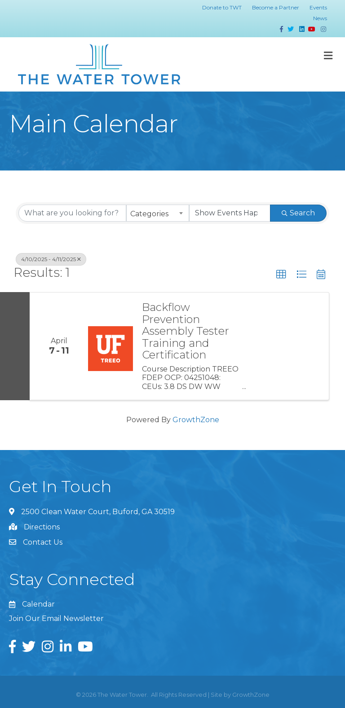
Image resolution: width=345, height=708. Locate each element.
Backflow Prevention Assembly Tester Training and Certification (185, 331)
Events (318, 7)
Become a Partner (275, 7)
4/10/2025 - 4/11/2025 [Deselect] (51, 259)
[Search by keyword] (72, 213)
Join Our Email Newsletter (56, 618)
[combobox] (157, 213)
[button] (281, 275)
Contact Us (42, 542)
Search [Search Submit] (298, 213)
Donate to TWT (222, 7)
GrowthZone (195, 419)
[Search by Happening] (230, 213)
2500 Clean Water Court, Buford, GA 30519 (98, 511)
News (320, 18)
